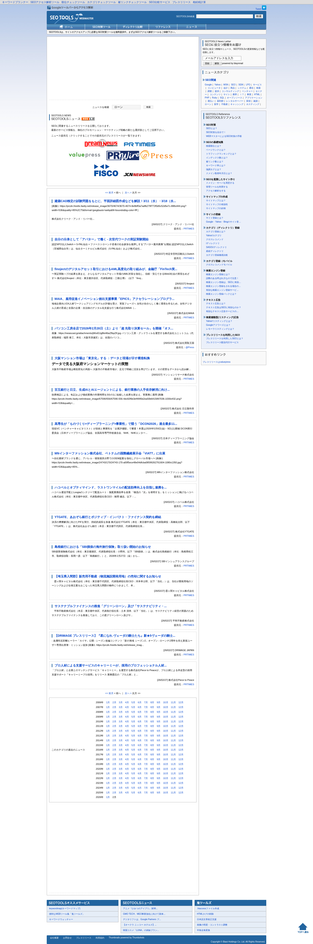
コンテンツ (215, 94)
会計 (225, 88)
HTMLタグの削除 (205, 914)
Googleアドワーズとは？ (218, 325)
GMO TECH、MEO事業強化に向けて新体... (144, 914)
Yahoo (218, 84)
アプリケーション (253, 97)
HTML (257, 94)
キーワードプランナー (15, 2)
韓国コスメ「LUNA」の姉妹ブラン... (141, 930)
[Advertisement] (122, 69)
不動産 (224, 104)
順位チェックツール (73, 2)
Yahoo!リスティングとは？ (219, 321)
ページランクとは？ (216, 150)
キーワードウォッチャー (61, 919)
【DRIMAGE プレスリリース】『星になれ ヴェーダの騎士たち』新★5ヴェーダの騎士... (115, 635)
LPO (248, 84)
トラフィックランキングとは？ (221, 154)
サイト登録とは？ (214, 218)
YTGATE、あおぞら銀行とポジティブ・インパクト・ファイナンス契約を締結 (108, 517)
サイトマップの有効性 (217, 204)
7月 (146, 702)
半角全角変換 (203, 930)
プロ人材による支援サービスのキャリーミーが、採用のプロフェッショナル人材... (111, 665)
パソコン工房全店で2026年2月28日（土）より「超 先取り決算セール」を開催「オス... (114, 328)
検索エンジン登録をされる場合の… (223, 286)
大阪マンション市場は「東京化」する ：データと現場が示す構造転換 (102, 358)
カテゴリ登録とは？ (216, 231)
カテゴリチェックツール (101, 2)
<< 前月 (109, 192)
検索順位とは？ (213, 146)
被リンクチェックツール (132, 2)
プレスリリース (181, 2)
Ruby (214, 97)
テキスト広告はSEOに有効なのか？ (223, 307)
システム (242, 88)
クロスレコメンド (214, 239)
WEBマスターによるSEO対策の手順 (224, 136)
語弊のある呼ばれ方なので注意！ (222, 278)
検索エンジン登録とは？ (218, 274)
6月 (140, 702)
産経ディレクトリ (214, 251)
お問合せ (67, 938)
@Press (190, 347)
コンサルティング (230, 91)
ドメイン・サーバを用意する (220, 183)
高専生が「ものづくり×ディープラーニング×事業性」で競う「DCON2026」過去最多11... (116, 423)
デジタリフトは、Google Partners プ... (142, 919)
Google (208, 84)
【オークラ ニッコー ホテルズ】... (139, 925)
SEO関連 (209, 79)
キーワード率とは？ (216, 165)
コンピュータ (214, 88)
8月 (152, 702)
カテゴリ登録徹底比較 (217, 255)
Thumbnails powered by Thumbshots (126, 937)
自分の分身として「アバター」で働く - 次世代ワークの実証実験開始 (101, 239)
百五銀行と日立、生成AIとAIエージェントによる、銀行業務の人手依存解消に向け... (112, 389)
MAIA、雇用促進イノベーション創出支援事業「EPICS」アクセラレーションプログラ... (114, 299)
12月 (180, 702)
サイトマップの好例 (216, 208)
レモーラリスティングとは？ (220, 329)
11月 (173, 702)
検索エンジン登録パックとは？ (221, 294)
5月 (133, 702)
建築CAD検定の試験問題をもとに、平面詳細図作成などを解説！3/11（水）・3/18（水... (115, 201)
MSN (225, 84)
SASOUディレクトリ (216, 247)
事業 (249, 94)
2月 (114, 702)
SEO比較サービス (159, 2)
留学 (216, 104)
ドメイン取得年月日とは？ (219, 173)
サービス (257, 84)
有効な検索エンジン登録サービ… (222, 290)
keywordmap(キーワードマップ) (64, 908)
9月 (158, 702)
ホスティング (252, 104)
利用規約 (100, 938)
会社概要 (54, 938)
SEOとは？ (211, 128)
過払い (211, 101)
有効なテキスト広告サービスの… (222, 311)
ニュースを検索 (100, 107)
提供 (217, 91)
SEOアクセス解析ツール (44, 2)
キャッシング (236, 104)
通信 (251, 88)
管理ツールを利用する (217, 187)
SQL (222, 97)
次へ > (128, 192)
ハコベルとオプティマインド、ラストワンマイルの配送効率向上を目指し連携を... (111, 487)
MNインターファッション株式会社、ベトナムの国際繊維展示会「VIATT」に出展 (110, 453)
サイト (226, 94)
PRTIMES (188, 228)
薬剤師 (220, 101)
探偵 (248, 101)
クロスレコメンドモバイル (219, 264)
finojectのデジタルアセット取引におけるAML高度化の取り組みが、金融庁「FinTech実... (116, 269)
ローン (208, 104)
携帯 (235, 94)
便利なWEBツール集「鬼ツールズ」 (67, 914)
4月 (127, 702)
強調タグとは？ (213, 169)
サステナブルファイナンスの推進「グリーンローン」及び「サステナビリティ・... (111, 606)
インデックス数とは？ (217, 157)
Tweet (258, 9)
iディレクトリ (213, 243)
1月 (108, 702)
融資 (255, 101)
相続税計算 (199, 2)
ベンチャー (247, 91)
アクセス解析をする (216, 190)
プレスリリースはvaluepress (216, 362)
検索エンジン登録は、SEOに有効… (223, 282)
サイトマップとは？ (216, 200)
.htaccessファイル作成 (208, 908)
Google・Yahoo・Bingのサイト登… (223, 222)
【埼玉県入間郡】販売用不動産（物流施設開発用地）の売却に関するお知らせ (108, 576)
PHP (207, 97)
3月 (121, 702)
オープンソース (234, 97)
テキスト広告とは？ (216, 303)
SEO (233, 84)
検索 (258, 88)
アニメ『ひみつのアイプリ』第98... (140, 908)
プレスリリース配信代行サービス (222, 342)
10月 (165, 702)
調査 (210, 91)
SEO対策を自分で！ (216, 132)
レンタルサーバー (234, 101)
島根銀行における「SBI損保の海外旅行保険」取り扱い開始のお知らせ (103, 546)
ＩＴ (242, 94)
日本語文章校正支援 (206, 919)
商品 (232, 88)
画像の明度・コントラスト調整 (212, 925)
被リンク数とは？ (214, 161)
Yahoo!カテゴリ (213, 235)
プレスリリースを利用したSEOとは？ (224, 338)
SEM (240, 84)
